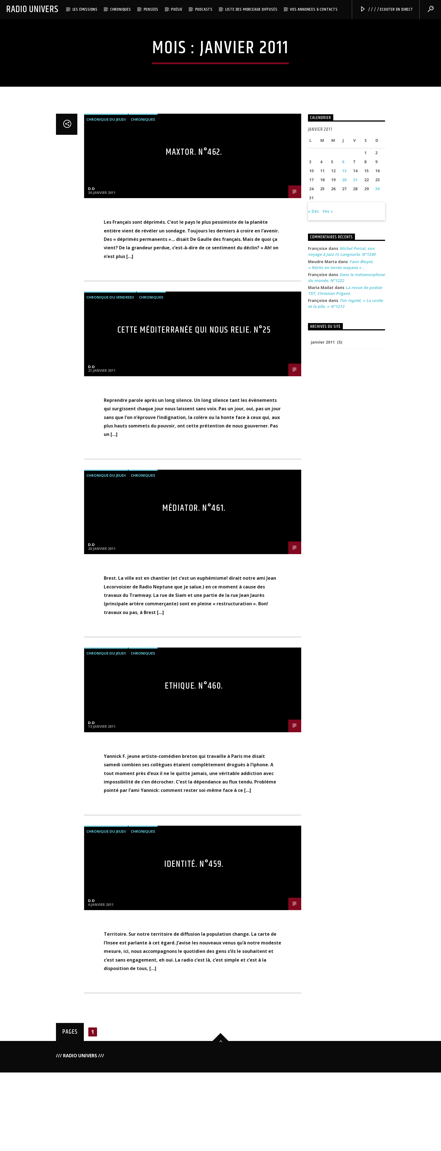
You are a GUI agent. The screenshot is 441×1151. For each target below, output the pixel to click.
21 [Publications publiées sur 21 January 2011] (355, 425)
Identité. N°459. (194, 1110)
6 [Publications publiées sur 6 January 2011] (343, 407)
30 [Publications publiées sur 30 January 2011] (377, 434)
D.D (91, 434)
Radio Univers (32, 9)
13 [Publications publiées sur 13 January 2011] (344, 416)
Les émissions (85, 9)
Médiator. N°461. (194, 754)
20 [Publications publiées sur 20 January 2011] (344, 425)
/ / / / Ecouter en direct (386, 9)
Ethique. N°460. (194, 932)
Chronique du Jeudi (106, 365)
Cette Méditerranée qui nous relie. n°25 (194, 576)
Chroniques (120, 9)
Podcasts (204, 9)
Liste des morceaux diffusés (251, 9)
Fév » (328, 457)
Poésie (177, 9)
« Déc (313, 457)
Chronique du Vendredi (110, 543)
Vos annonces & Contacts (314, 9)
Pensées (151, 9)
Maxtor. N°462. (194, 398)
